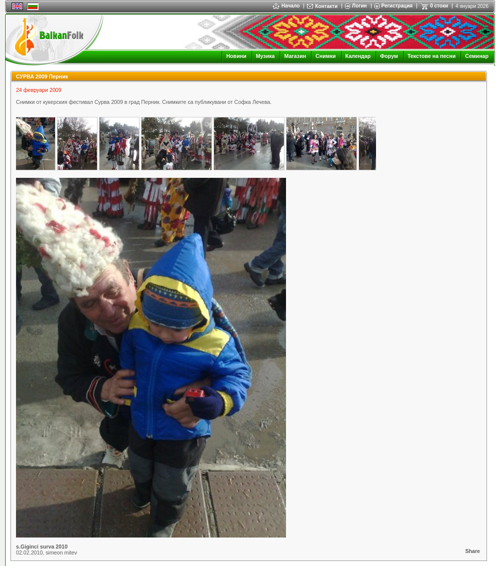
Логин (359, 5)
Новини (236, 56)
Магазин (295, 56)
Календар (358, 56)
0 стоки (439, 5)
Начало (286, 5)
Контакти (326, 6)
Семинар (476, 56)
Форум (389, 56)
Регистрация (397, 5)
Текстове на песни (432, 56)
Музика (265, 56)
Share (472, 551)
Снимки (326, 56)
